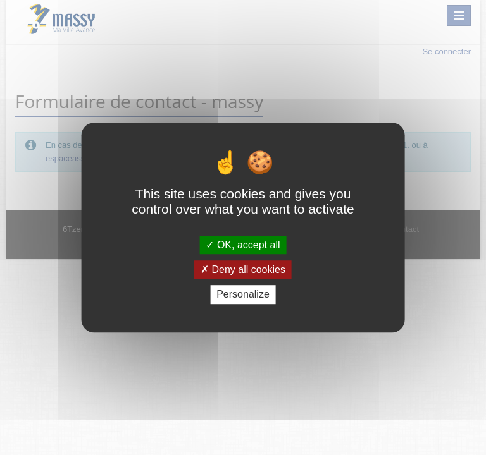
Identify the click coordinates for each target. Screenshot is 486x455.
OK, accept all (243, 245)
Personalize (243, 294)
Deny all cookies (243, 269)
